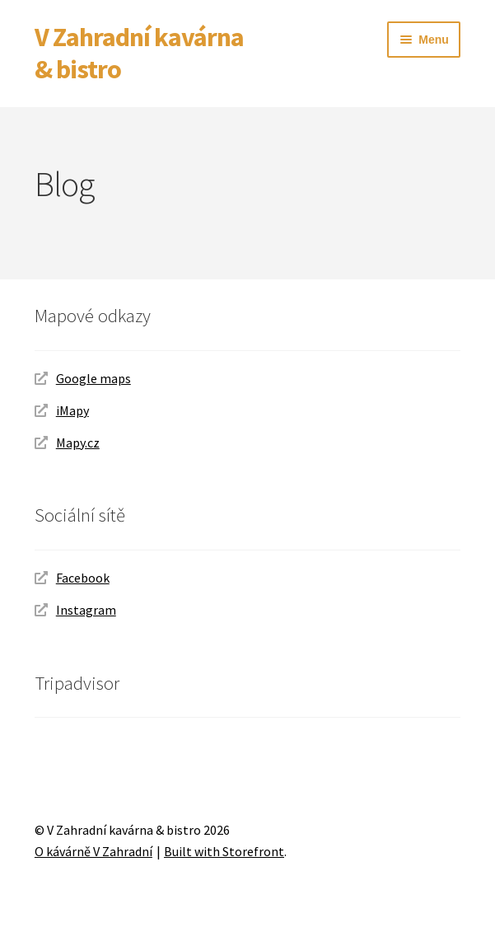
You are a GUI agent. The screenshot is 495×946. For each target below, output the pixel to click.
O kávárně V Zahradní (93, 851)
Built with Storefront (224, 851)
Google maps (93, 378)
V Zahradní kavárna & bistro (139, 53)
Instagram (86, 610)
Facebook (83, 577)
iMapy (72, 410)
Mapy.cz (78, 442)
